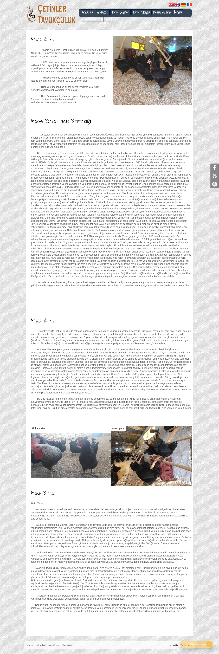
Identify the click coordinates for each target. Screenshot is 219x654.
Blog (107, 19)
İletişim (178, 12)
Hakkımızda (102, 12)
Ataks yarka (38, 428)
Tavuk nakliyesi (141, 12)
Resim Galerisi (162, 12)
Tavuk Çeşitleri (120, 12)
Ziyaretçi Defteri (92, 19)
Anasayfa (87, 12)
